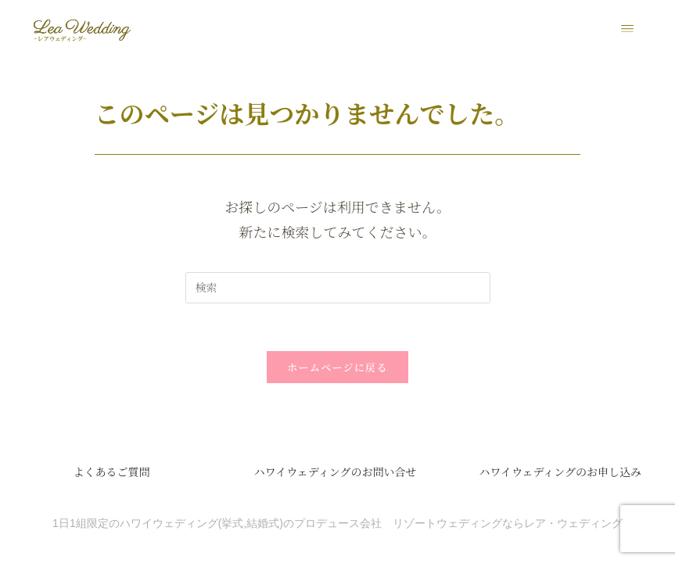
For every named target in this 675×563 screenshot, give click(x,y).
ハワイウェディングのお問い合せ (335, 472)
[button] (627, 28)
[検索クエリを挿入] (337, 288)
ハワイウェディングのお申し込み (560, 472)
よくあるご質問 (111, 472)
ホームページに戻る (337, 367)
